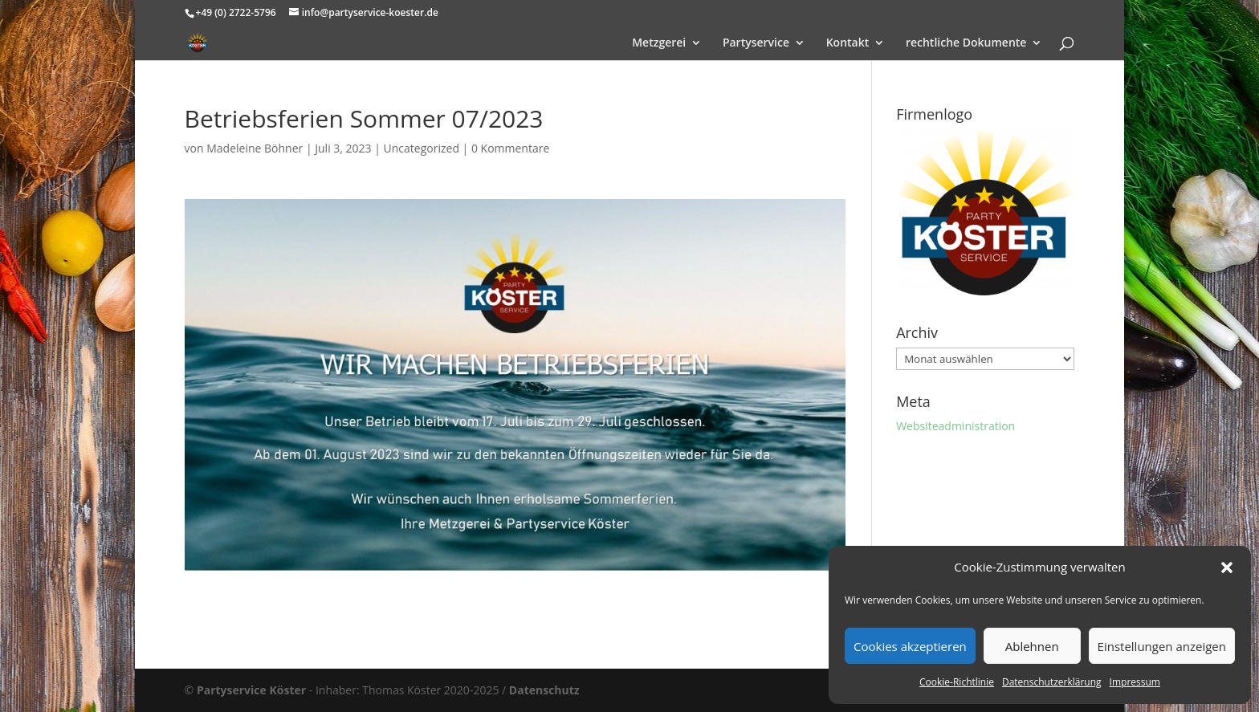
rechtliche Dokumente (966, 43)
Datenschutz (544, 690)
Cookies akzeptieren (910, 646)
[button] (1227, 567)
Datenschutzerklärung (1052, 682)
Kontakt (848, 43)
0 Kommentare (510, 148)
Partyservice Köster (251, 690)
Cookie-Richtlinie (956, 682)
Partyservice (756, 43)
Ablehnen (1032, 646)
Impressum (1135, 682)
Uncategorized (421, 148)
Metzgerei (659, 43)
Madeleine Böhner (254, 148)
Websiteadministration (955, 425)
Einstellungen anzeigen (1162, 646)
